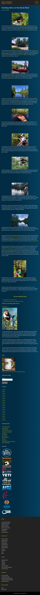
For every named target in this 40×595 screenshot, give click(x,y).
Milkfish (25, 593)
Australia (3, 550)
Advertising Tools (5, 581)
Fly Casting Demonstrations (7, 579)
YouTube (3, 564)
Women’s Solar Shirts (6, 527)
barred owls (15, 238)
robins (19, 236)
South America (5, 546)
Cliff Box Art (4, 530)
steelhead (7, 56)
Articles (3, 561)
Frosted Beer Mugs (5, 523)
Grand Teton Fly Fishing (7, 430)
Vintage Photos (5, 560)
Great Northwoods (34, 240)
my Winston (8, 76)
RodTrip (3, 438)
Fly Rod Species (5, 538)
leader (35, 280)
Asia (2, 552)
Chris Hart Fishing (5, 426)
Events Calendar (5, 575)
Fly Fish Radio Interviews (7, 567)
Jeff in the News (5, 565)
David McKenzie (5, 428)
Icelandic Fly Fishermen (7, 432)
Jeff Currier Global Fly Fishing (20, 296)
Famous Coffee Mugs (6, 522)
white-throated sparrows (12, 236)
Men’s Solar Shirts (5, 526)
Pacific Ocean (4, 541)
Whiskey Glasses (5, 525)
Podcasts (3, 563)
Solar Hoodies (4, 529)
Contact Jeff (4, 306)
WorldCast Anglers (6, 442)
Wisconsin (4, 27)
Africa (3, 553)
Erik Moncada (5, 429)
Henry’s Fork (8, 52)
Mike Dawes (4, 436)
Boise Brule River (23, 30)
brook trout (33, 123)
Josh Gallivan (4, 434)
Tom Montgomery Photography (8, 441)
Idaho (34, 26)
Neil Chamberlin (5, 437)
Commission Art (5, 532)
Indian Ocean (4, 543)
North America (5, 544)
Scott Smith (4, 440)
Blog (2, 588)
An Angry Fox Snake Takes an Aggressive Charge (13, 301)
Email (3, 378)
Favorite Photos (5, 568)
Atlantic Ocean (5, 540)
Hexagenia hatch (19, 54)
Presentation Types (5, 576)
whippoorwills (21, 239)
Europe (3, 549)
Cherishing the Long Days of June (10, 299)
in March (28, 54)
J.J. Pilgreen (4, 433)
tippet (6, 281)
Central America (5, 547)
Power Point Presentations (7, 578)
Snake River (33, 50)
